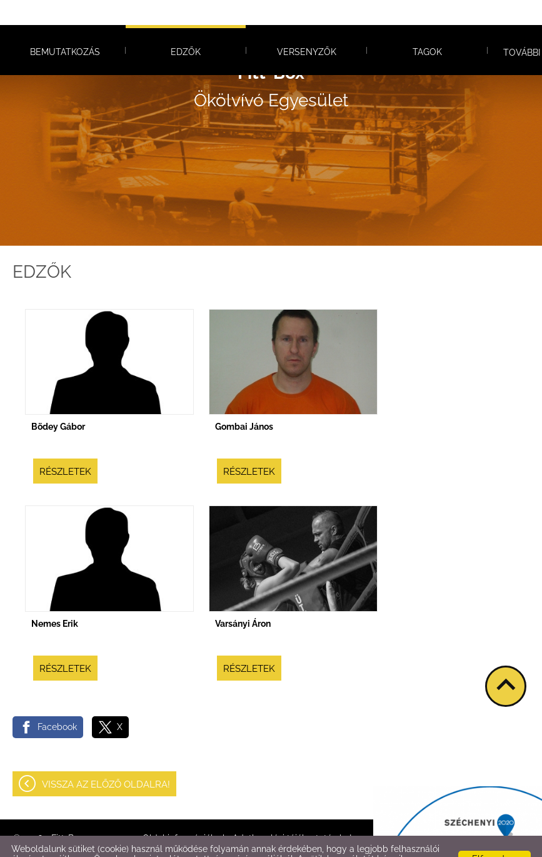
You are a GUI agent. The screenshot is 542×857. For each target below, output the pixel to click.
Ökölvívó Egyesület (271, 62)
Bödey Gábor (58, 402)
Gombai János (244, 402)
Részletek (65, 446)
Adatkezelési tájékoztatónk (272, 844)
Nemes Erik (54, 599)
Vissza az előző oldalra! (106, 759)
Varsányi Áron (243, 599)
